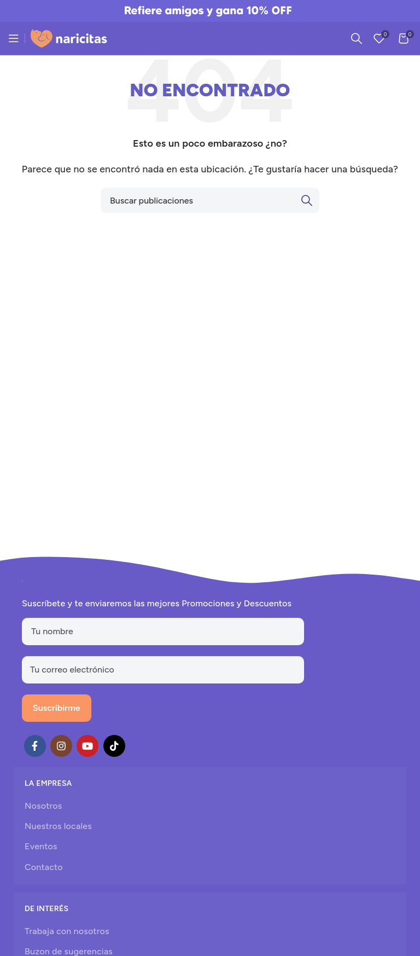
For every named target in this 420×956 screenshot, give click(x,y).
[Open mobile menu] (14, 38)
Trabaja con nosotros (67, 931)
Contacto (44, 867)
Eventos (41, 846)
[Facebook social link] (35, 746)
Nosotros (43, 806)
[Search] (357, 38)
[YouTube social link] (87, 746)
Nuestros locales (58, 826)
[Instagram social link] (61, 746)
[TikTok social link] (114, 746)
